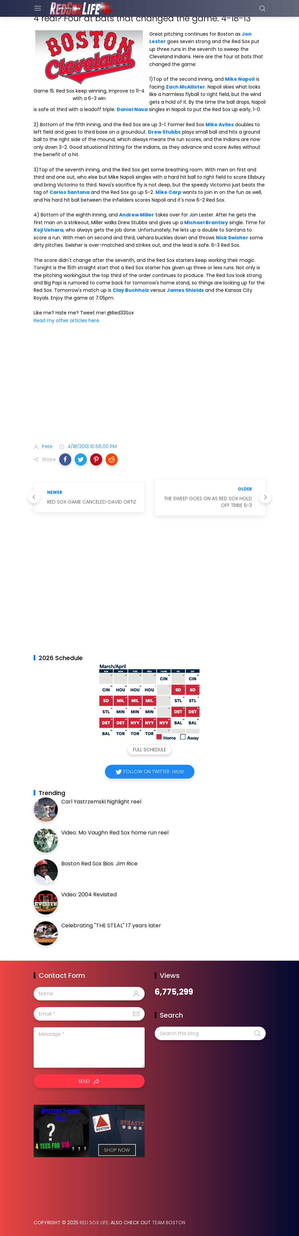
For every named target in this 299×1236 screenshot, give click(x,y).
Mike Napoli (240, 79)
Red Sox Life (94, 1222)
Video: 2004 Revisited (89, 894)
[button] (65, 459)
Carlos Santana (69, 192)
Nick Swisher (232, 237)
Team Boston (168, 1222)
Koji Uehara (48, 230)
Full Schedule (149, 749)
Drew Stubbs (164, 132)
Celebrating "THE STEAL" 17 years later (111, 925)
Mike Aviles (219, 124)
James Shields (185, 290)
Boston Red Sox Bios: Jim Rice (99, 863)
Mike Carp (168, 192)
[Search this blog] (210, 1033)
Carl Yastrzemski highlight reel (101, 801)
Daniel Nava (132, 109)
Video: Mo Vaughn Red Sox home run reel (115, 832)
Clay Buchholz (131, 290)
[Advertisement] (150, 385)
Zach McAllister (185, 86)
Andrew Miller (136, 214)
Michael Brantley (206, 222)
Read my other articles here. (67, 320)
